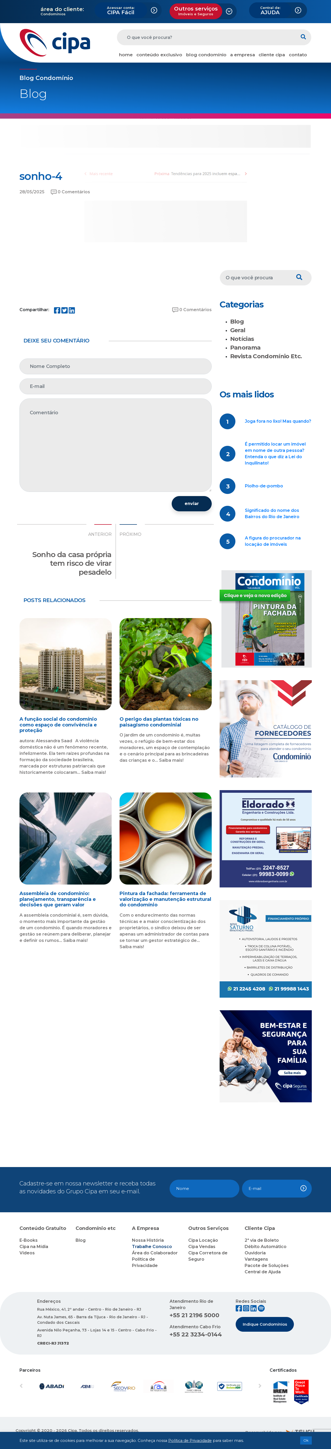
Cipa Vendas (201, 1246)
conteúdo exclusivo (159, 54)
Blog (237, 321)
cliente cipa (272, 54)
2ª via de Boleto (262, 1240)
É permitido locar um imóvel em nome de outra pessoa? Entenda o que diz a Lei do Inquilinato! (275, 454)
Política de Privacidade (190, 1440)
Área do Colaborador (155, 1252)
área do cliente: (62, 9)
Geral (237, 330)
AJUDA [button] (270, 11)
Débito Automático (265, 1246)
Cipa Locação (203, 1240)
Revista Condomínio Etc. (266, 356)
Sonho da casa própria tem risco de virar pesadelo (71, 563)
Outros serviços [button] (196, 11)
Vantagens (256, 1259)
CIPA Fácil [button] (121, 11)
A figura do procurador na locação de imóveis (273, 541)
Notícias (242, 338)
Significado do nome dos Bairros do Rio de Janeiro (272, 513)
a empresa (242, 54)
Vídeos (27, 1252)
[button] (37, 1386)
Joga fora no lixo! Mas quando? (278, 421)
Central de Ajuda (263, 1271)
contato (298, 54)
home (126, 54)
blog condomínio (206, 54)
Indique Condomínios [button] (265, 1324)
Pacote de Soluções (267, 1265)
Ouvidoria (255, 1252)
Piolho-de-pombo (264, 485)
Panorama (245, 347)
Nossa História (148, 1240)
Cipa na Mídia (33, 1246)
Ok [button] (306, 1440)
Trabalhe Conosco (152, 1246)
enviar (192, 503)
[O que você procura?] (206, 37)
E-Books (28, 1240)
